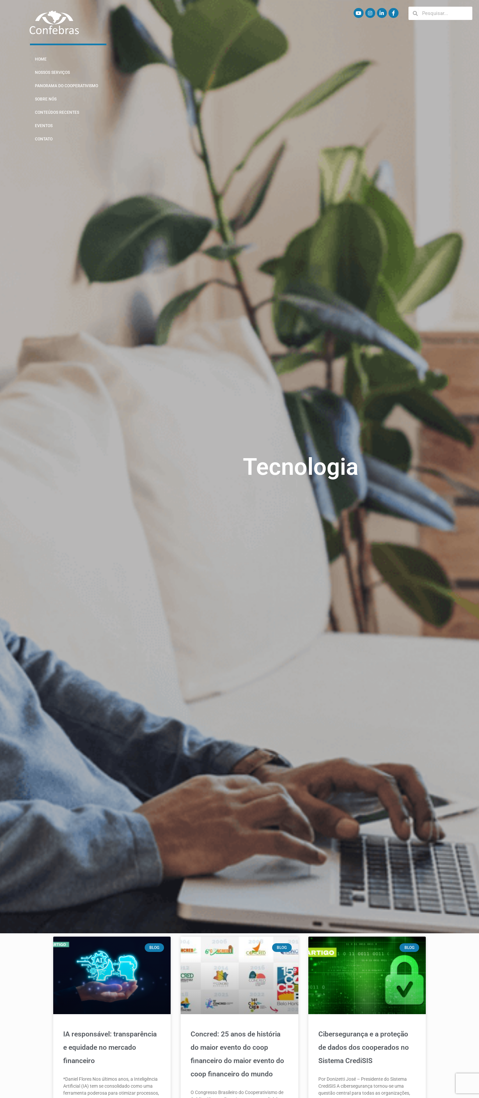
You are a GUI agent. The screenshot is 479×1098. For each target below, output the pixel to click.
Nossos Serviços (52, 72)
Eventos (44, 125)
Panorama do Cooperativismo (66, 86)
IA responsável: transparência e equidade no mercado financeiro (110, 1047)
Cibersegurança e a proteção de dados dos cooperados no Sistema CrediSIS (363, 1047)
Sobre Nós (46, 99)
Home (41, 59)
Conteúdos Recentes (57, 112)
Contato (44, 139)
